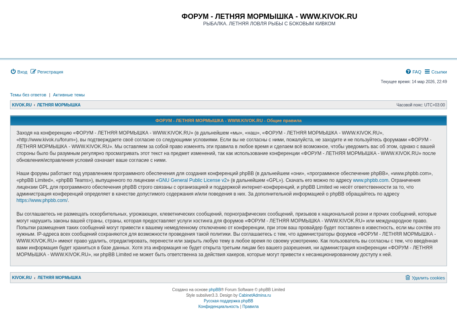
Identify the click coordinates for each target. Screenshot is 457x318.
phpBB (215, 289)
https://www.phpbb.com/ (42, 200)
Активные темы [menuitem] (69, 94)
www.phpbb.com (370, 180)
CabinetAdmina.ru (255, 295)
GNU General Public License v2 (193, 180)
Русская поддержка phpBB (228, 301)
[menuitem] (18, 72)
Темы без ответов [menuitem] (28, 94)
